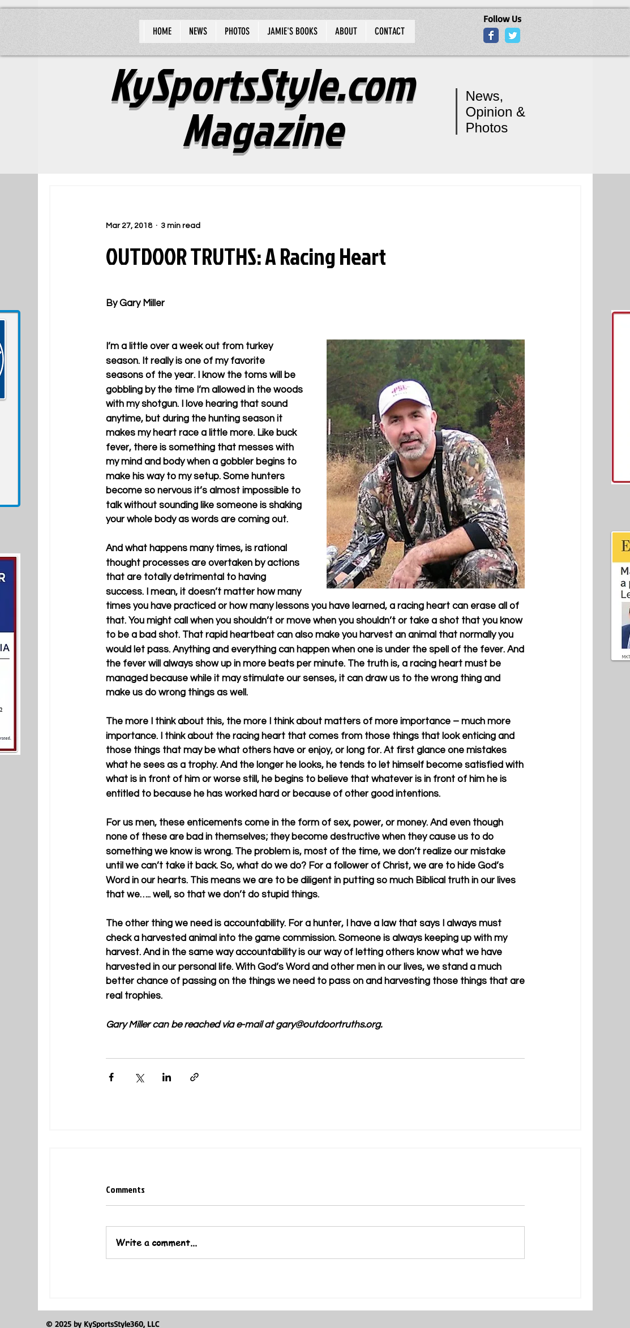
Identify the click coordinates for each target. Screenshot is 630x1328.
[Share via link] (194, 1077)
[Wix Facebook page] (491, 35)
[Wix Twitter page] (512, 35)
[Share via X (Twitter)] (139, 1077)
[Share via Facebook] (111, 1077)
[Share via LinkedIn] (166, 1077)
